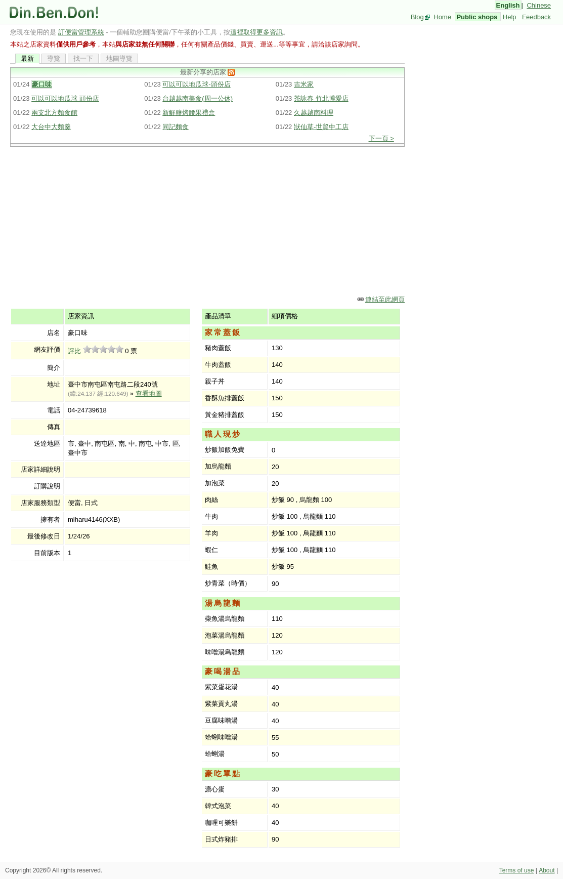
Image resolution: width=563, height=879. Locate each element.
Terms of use (516, 870)
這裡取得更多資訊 (256, 32)
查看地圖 (149, 393)
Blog (417, 17)
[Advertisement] (207, 220)
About (546, 870)
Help (509, 17)
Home (442, 17)
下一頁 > (381, 138)
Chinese (539, 5)
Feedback (536, 17)
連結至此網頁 (385, 299)
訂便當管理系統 (81, 32)
